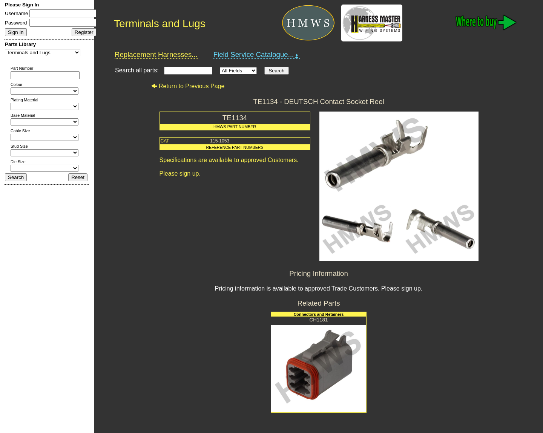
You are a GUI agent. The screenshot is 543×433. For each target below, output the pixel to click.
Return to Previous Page (187, 86)
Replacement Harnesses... (156, 54)
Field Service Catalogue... (256, 54)
